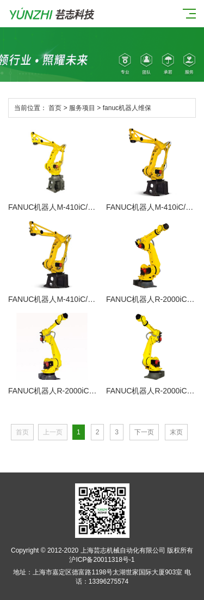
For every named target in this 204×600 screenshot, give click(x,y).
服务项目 (82, 108)
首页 (54, 108)
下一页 (144, 432)
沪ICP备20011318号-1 (101, 559)
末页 (176, 432)
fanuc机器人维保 (127, 108)
